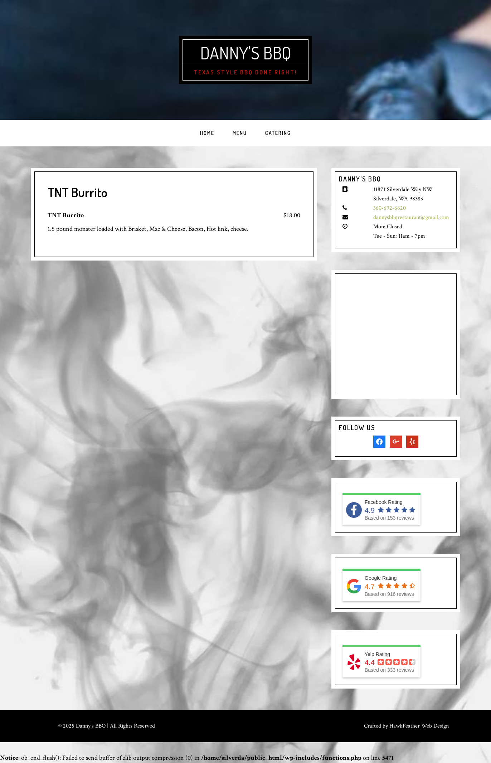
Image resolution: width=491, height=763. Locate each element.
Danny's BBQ (245, 52)
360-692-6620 (389, 208)
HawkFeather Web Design (419, 726)
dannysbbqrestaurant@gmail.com (411, 217)
